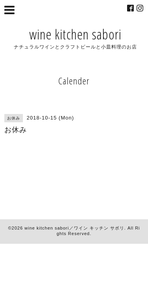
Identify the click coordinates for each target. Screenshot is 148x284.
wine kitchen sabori (75, 34)
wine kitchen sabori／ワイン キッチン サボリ (74, 228)
